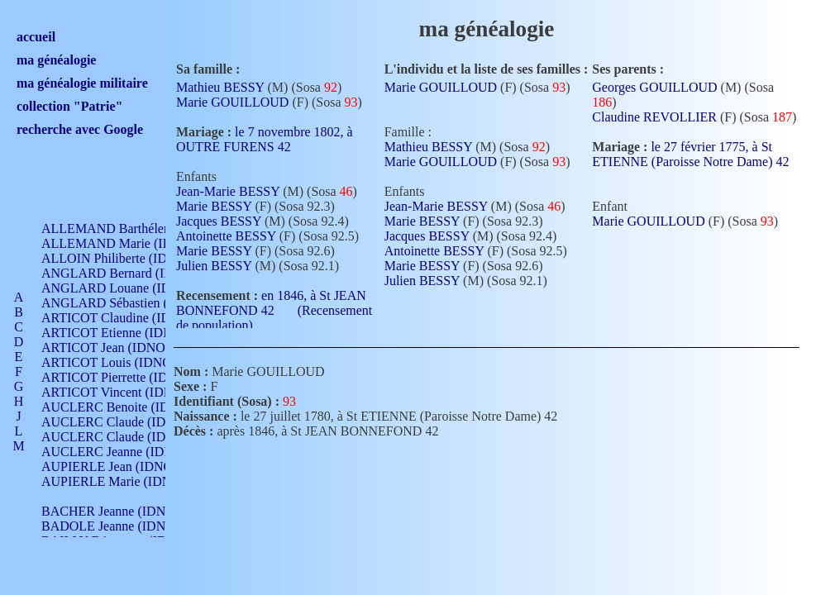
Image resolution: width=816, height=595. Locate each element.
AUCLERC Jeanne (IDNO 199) (126, 452)
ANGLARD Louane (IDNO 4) (122, 288)
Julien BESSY (213, 266)
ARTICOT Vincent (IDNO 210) (125, 392)
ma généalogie (56, 60)
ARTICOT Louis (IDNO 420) (120, 362)
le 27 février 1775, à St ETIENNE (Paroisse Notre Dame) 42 (690, 160)
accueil (36, 37)
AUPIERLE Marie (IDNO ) (114, 481)
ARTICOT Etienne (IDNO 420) (125, 333)
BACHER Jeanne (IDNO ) (112, 511)
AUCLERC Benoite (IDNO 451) (128, 407)
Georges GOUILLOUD (654, 87)
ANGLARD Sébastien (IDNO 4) (128, 303)
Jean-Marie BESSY (227, 191)
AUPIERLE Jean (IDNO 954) (120, 466)
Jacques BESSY (218, 221)
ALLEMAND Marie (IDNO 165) (130, 243)
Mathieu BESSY (220, 87)
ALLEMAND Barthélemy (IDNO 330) (145, 228)
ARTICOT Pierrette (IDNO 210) (127, 377)
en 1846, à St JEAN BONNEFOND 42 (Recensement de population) (274, 310)
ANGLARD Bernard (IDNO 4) (124, 273)
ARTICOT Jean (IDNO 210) (117, 347)
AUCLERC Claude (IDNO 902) (126, 422)
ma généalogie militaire (82, 83)
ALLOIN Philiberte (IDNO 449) (127, 258)
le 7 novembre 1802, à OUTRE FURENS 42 (264, 139)
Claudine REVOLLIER (654, 117)
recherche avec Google (80, 129)
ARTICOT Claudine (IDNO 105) (129, 318)
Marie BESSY (213, 206)
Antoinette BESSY (226, 236)
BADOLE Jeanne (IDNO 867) (122, 526)
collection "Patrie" (69, 106)
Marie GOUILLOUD (232, 102)
